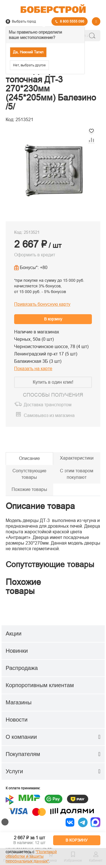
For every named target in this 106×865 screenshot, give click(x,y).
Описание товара (40, 506)
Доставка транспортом (48, 404)
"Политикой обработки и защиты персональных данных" (31, 856)
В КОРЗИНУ (77, 840)
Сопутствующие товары (29, 474)
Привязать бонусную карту (42, 304)
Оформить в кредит (34, 254)
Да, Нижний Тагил (28, 52)
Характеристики (77, 458)
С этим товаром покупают (76, 474)
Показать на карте (33, 368)
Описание (29, 458)
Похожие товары (29, 489)
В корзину (53, 319)
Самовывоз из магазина (49, 415)
